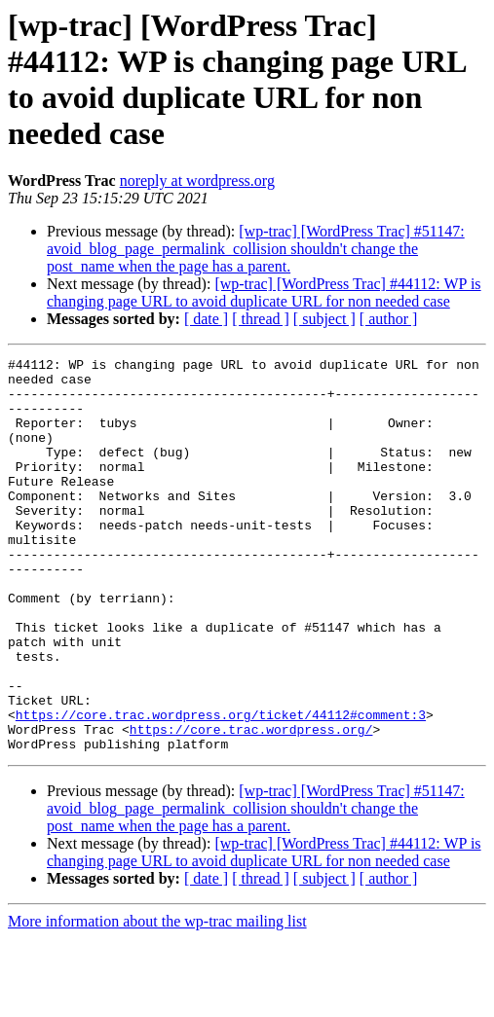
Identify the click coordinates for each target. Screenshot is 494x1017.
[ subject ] (324, 318)
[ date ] (206, 318)
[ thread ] (260, 318)
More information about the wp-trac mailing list (157, 1000)
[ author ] (389, 318)
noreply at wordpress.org (197, 180)
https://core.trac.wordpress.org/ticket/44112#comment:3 (221, 787)
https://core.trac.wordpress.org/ (251, 805)
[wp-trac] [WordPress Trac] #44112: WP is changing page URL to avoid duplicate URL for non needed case (264, 292)
